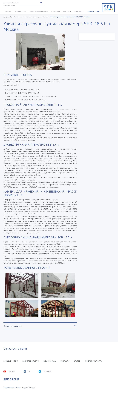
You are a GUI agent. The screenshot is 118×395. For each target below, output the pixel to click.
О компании (55, 11)
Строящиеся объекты (40, 17)
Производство (20, 11)
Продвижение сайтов (11, 388)
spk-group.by (7, 17)
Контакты (67, 11)
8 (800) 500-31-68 (9, 5)
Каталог (8, 11)
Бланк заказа (79, 11)
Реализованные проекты (38, 11)
